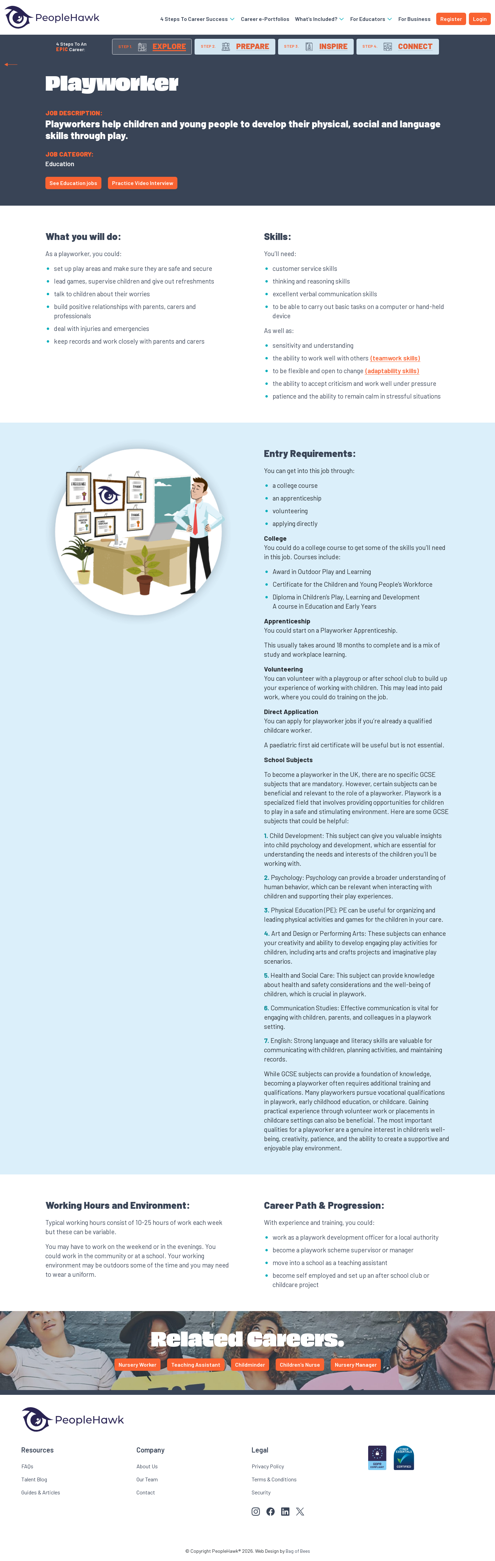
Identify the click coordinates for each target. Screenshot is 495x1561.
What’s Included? (320, 18)
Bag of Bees (297, 1552)
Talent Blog (34, 1480)
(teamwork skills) (395, 359)
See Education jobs (73, 184)
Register (451, 18)
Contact (145, 1493)
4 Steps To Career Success (197, 18)
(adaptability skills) (392, 372)
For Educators (371, 18)
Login (480, 18)
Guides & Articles (40, 1493)
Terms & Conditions (274, 1480)
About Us (147, 1467)
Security (261, 1493)
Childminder (250, 1366)
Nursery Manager (356, 1366)
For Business (414, 18)
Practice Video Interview (142, 184)
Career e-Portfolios (265, 18)
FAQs (27, 1467)
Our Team (147, 1480)
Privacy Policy (268, 1467)
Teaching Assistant (195, 1366)
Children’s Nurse (300, 1366)
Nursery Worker (137, 1366)
